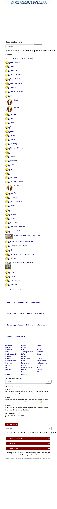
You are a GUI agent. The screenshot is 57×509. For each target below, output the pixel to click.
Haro (11, 169)
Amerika (8, 347)
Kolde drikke (25, 358)
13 (23, 289)
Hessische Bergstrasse (18, 227)
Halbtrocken (14, 165)
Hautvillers (13, 197)
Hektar (12, 210)
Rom (23, 372)
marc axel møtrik (11, 413)
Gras (11, 96)
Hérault (12, 218)
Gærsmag (13, 144)
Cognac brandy (10, 361)
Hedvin (12, 206)
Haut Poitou (14, 177)
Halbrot (12, 156)
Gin (6, 372)
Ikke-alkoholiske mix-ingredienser (23, 262)
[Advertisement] (21, 22)
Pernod (23, 370)
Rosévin (24, 374)
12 (34, 59)
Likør (23, 361)
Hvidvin (23, 347)
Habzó (12, 152)
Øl (38, 372)
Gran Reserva (15, 62)
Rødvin (39, 345)
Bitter (7, 352)
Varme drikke (41, 361)
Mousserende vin (27, 367)
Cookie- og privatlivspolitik (28, 455)
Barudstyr (8, 349)
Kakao (23, 356)
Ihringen (13, 258)
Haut (11, 173)
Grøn (12, 131)
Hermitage (13, 222)
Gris (11, 118)
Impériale (13, 276)
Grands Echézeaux (16, 91)
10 (28, 59)
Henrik (7, 389)
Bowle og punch (10, 354)
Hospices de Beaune (17, 231)
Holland (23, 345)
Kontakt (47, 453)
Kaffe (23, 354)
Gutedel (12, 135)
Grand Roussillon (16, 83)
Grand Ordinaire (15, 79)
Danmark (8, 363)
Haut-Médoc (18, 186)
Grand (12, 66)
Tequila (39, 358)
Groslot (12, 123)
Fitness (7, 365)
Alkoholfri (8, 345)
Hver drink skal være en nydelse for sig (27, 235)
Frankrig (8, 370)
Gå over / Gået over (16, 148)
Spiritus (39, 354)
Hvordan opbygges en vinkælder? (21, 241)
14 (26, 289)
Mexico (23, 365)
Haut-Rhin (13, 193)
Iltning (12, 272)
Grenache (17, 107)
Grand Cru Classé (16, 75)
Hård (11, 250)
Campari (8, 356)
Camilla (7, 397)
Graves (16, 100)
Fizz (6, 367)
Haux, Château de (16, 201)
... (37, 59)
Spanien (40, 352)
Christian (8, 405)
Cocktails (8, 358)
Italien (23, 349)
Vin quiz (40, 365)
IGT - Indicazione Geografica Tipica (22, 254)
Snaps (39, 349)
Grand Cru (13, 70)
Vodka (39, 367)
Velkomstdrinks (42, 363)
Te (38, 356)
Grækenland (14, 127)
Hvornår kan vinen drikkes (19, 246)
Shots (39, 347)
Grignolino (13, 114)
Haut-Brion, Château (17, 182)
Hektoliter (13, 214)
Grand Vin (13, 87)
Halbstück (13, 160)
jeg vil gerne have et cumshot (15, 416)
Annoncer (40, 453)
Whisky (39, 370)
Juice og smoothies (27, 352)
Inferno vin (13, 284)
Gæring (12, 139)
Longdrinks (25, 363)
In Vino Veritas (15, 280)
